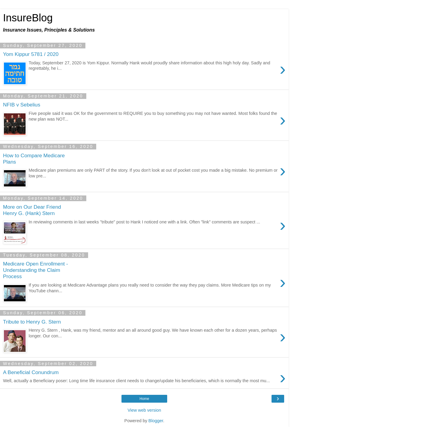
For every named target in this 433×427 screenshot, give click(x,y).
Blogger (156, 420)
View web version (144, 410)
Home (144, 399)
